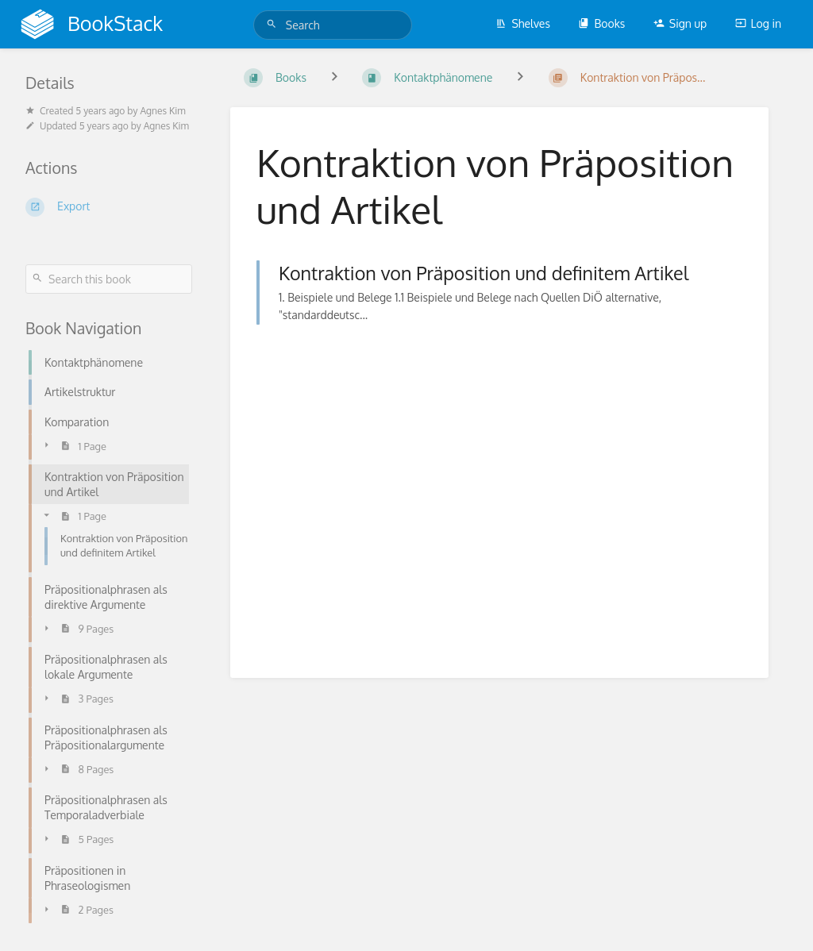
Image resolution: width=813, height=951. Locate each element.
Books (601, 23)
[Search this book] (108, 279)
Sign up (680, 23)
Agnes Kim (162, 111)
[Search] (274, 24)
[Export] (109, 207)
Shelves (522, 23)
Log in (758, 23)
